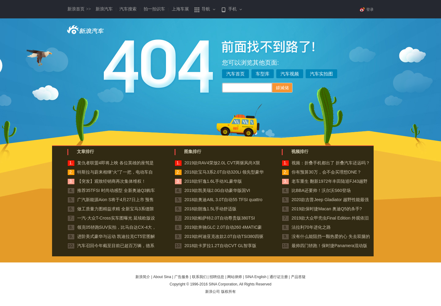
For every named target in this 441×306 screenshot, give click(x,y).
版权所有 (228, 291)
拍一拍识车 (154, 9)
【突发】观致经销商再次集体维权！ (111, 181)
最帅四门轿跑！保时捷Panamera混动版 (329, 245)
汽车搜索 (128, 9)
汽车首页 (235, 73)
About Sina (162, 277)
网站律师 (234, 277)
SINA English (255, 277)
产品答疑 (298, 277)
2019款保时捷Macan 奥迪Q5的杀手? (327, 208)
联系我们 (199, 277)
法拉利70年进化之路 (311, 227)
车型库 (263, 73)
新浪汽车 (104, 9)
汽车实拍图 (321, 73)
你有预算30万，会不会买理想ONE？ (326, 172)
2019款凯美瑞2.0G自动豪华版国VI (217, 190)
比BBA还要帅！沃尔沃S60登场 (321, 190)
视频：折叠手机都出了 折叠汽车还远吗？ (331, 162)
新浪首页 (79, 9)
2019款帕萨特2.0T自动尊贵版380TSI (219, 218)
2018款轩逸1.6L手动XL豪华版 (213, 181)
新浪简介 (142, 277)
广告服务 (181, 277)
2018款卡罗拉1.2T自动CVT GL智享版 (220, 245)
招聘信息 (216, 277)
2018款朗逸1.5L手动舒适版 (210, 208)
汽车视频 (290, 73)
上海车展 (180, 9)
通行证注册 (279, 277)
